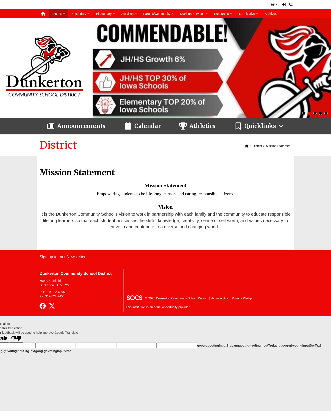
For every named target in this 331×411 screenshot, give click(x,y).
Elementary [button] (105, 14)
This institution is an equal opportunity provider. (158, 307)
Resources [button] (223, 14)
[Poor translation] (16, 339)
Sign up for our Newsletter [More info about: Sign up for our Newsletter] (63, 257)
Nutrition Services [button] (193, 14)
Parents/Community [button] (158, 14)
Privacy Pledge (242, 298)
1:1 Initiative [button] (248, 14)
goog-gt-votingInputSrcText (300, 345)
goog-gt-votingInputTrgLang (259, 345)
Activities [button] (129, 14)
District (257, 146)
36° (274, 4)
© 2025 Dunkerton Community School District (176, 298)
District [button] (58, 14)
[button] (259, 126)
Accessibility (219, 298)
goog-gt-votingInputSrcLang (218, 345)
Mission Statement (278, 146)
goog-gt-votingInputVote (53, 351)
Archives (271, 14)
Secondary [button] (80, 14)
